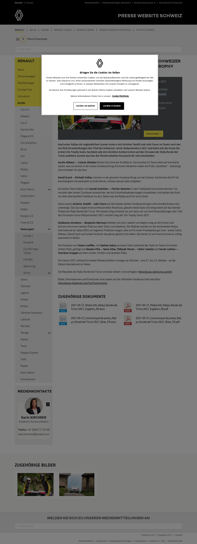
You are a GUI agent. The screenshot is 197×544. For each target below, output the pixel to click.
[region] (99, 84)
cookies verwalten (85, 105)
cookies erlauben (112, 105)
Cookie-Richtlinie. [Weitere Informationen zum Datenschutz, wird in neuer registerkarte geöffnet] (120, 96)
